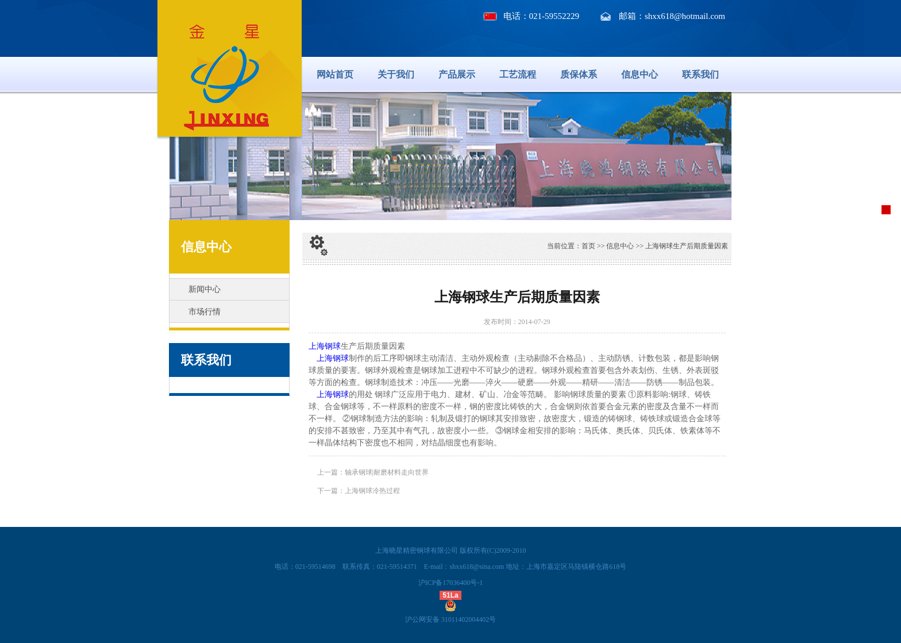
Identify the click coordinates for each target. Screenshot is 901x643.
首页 (588, 246)
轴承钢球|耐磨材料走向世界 (387, 472)
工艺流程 (517, 74)
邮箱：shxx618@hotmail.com (672, 16)
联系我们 (700, 74)
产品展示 (456, 74)
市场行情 (204, 311)
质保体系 (578, 74)
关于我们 (396, 74)
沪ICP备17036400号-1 (450, 583)
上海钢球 (325, 346)
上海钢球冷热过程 (372, 491)
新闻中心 (204, 289)
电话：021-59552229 (541, 16)
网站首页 (335, 74)
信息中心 (639, 74)
